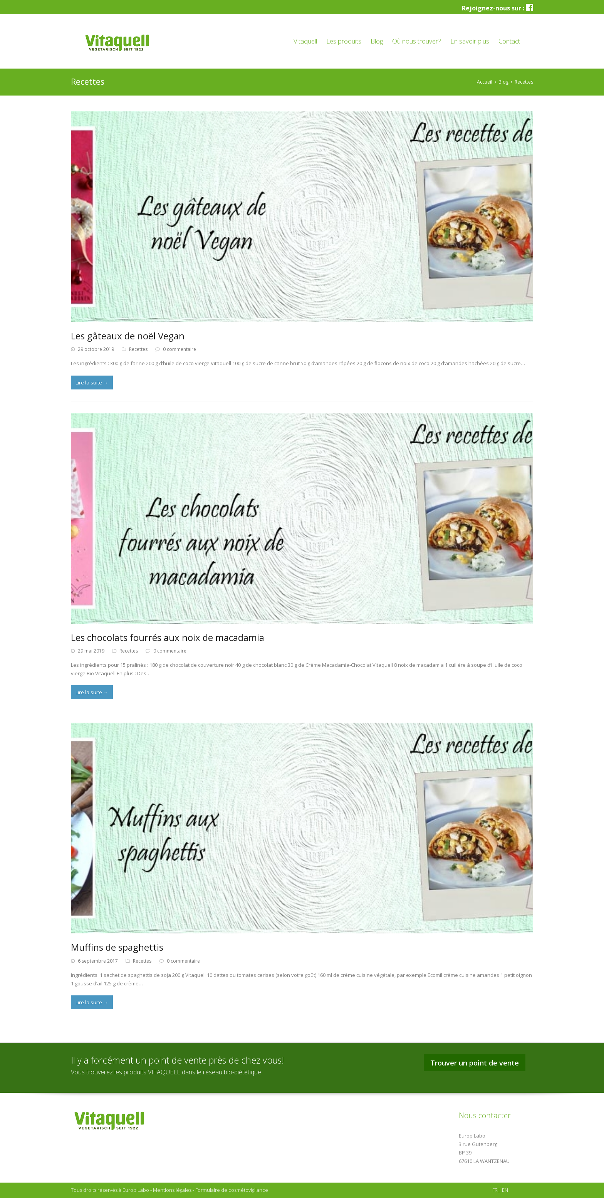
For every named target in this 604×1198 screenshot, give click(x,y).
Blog (377, 41)
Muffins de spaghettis (117, 947)
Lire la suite (92, 382)
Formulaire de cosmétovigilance (231, 1189)
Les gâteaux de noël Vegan (128, 335)
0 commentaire (179, 349)
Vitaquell (305, 41)
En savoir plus (469, 41)
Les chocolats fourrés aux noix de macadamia (167, 637)
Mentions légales (172, 1189)
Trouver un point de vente (474, 1062)
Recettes (138, 349)
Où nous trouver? (416, 41)
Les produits (343, 41)
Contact (509, 41)
